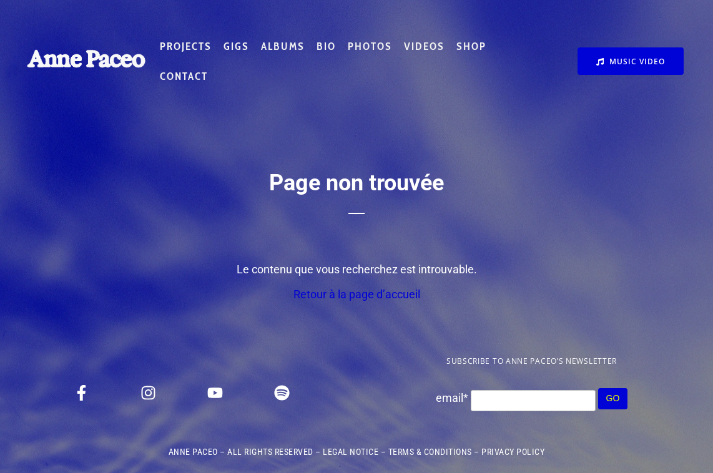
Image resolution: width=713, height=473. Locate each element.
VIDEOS (424, 46)
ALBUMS (283, 46)
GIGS (236, 46)
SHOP (471, 46)
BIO (326, 46)
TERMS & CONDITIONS (430, 452)
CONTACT (184, 76)
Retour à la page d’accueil (356, 294)
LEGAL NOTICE (350, 452)
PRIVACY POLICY (512, 452)
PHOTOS (370, 46)
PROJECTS (186, 46)
